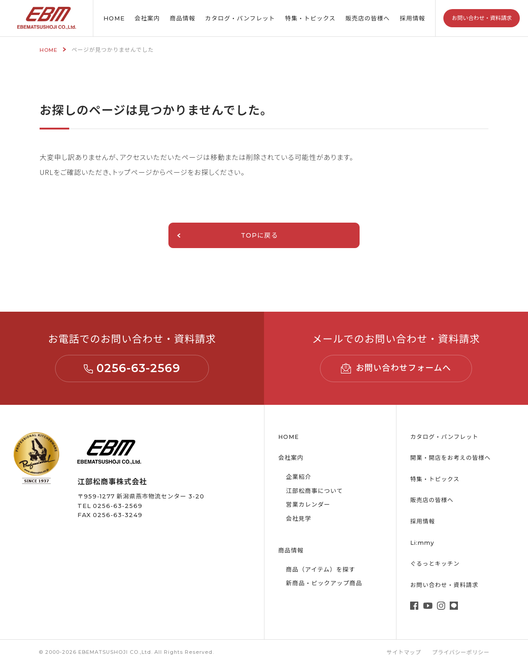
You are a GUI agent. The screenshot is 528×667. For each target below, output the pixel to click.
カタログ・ (240, 18)
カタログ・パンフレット (445, 438)
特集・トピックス (435, 480)
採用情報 (412, 18)
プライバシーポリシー (460, 654)
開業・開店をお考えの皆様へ (451, 459)
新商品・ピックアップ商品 (327, 584)
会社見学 (299, 520)
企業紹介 (299, 478)
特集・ (310, 18)
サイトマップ (402, 654)
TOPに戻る (219, 236)
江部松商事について (316, 492)
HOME (114, 18)
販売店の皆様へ (367, 18)
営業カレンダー (310, 506)
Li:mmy (422, 544)
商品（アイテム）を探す (323, 571)
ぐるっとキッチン (435, 565)
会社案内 (147, 18)
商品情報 (182, 18)
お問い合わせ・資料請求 (482, 18)
